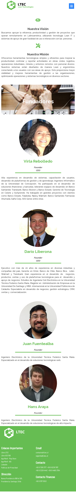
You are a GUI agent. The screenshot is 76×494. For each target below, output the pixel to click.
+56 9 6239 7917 (52, 467)
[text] (38, 101)
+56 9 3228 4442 (42, 470)
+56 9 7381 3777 (41, 467)
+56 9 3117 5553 (41, 481)
